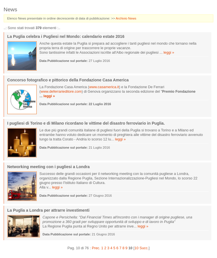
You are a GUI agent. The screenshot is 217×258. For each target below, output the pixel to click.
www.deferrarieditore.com (61, 91)
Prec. (96, 248)
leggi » (169, 52)
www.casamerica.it (104, 87)
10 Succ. (141, 248)
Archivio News (126, 18)
